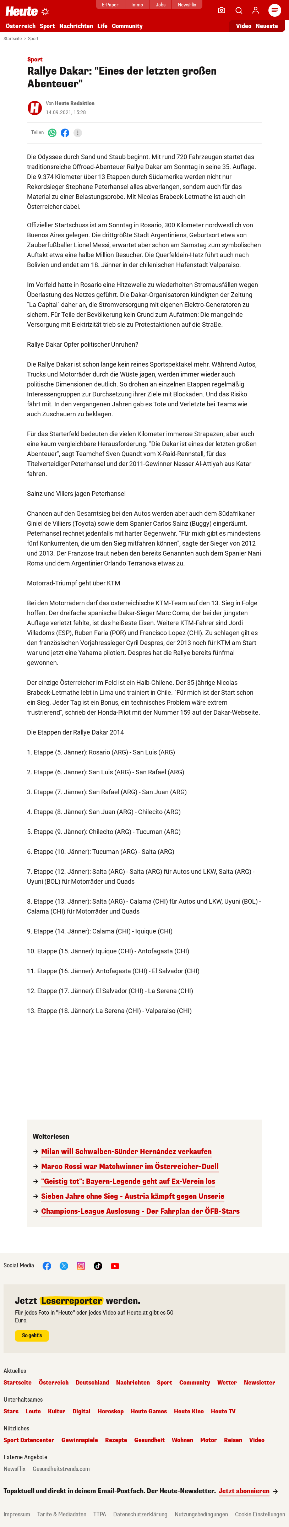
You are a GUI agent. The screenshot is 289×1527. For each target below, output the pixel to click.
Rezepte (116, 1440)
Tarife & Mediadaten (61, 1514)
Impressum (17, 1514)
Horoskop (111, 1411)
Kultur (56, 1411)
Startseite (13, 38)
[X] (64, 1265)
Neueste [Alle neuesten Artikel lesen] (267, 26)
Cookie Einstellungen (260, 1514)
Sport (47, 26)
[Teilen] (77, 133)
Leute (33, 1411)
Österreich (21, 26)
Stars (11, 1411)
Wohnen (182, 1440)
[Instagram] (81, 1265)
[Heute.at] (21, 11)
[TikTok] (98, 1265)
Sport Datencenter (29, 1440)
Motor (208, 1440)
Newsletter (259, 1382)
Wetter (227, 1382)
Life (102, 26)
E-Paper (110, 4)
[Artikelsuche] (238, 10)
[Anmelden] (255, 10)
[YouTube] (115, 1265)
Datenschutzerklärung (140, 1514)
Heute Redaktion (74, 103)
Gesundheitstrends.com (61, 1469)
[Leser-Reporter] (221, 10)
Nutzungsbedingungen (201, 1514)
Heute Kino (189, 1411)
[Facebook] (65, 132)
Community (127, 26)
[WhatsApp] (52, 132)
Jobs (160, 4)
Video (257, 1440)
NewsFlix (187, 4)
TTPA (99, 1514)
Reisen (233, 1440)
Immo (137, 4)
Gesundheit (149, 1440)
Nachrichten (76, 26)
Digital (81, 1411)
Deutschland (92, 1382)
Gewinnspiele (79, 1440)
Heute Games (149, 1411)
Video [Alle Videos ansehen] (243, 26)
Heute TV (223, 1411)
